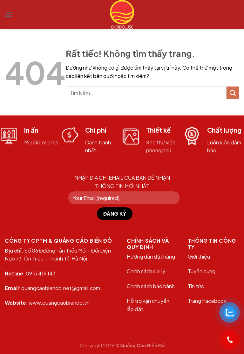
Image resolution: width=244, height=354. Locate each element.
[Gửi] (233, 93)
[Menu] (8, 14)
